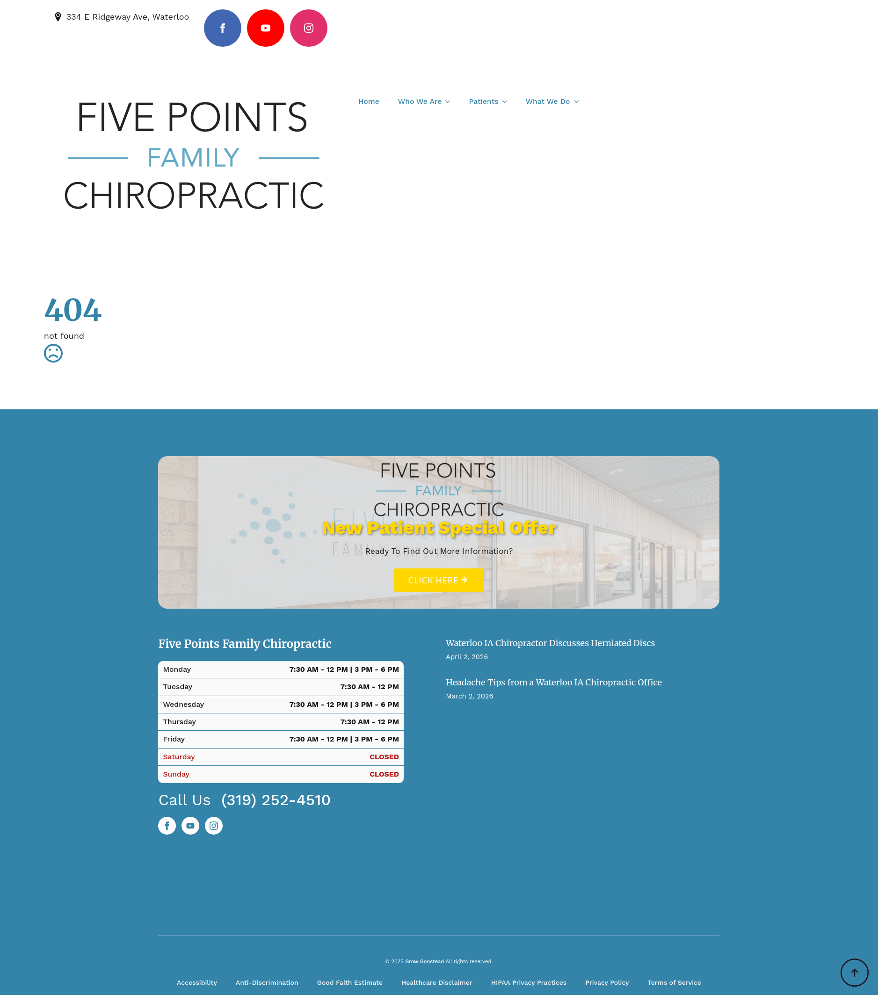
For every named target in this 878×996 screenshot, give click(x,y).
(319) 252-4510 (276, 801)
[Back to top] (855, 973)
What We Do (548, 101)
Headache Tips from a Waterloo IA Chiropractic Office (554, 683)
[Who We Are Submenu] (450, 101)
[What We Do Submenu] (579, 101)
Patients (483, 101)
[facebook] (222, 28)
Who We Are (420, 101)
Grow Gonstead (424, 963)
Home (368, 101)
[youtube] (265, 28)
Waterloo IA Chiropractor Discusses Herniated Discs (550, 644)
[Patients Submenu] (507, 101)
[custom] (190, 827)
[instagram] (308, 28)
